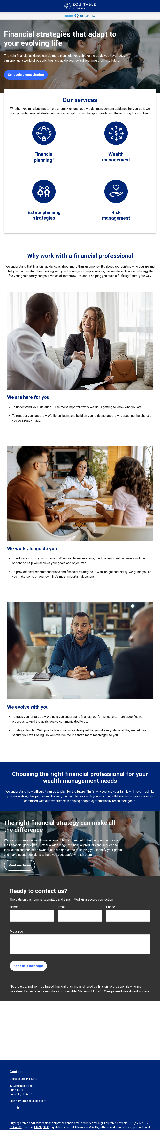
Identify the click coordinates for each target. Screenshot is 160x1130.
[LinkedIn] (19, 1107)
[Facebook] (12, 1107)
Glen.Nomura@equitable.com (28, 1100)
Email (61, 907)
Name (14, 907)
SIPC (46, 1127)
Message (16, 931)
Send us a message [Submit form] (28, 966)
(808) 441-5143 (27, 1078)
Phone (110, 907)
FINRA (38, 1127)
